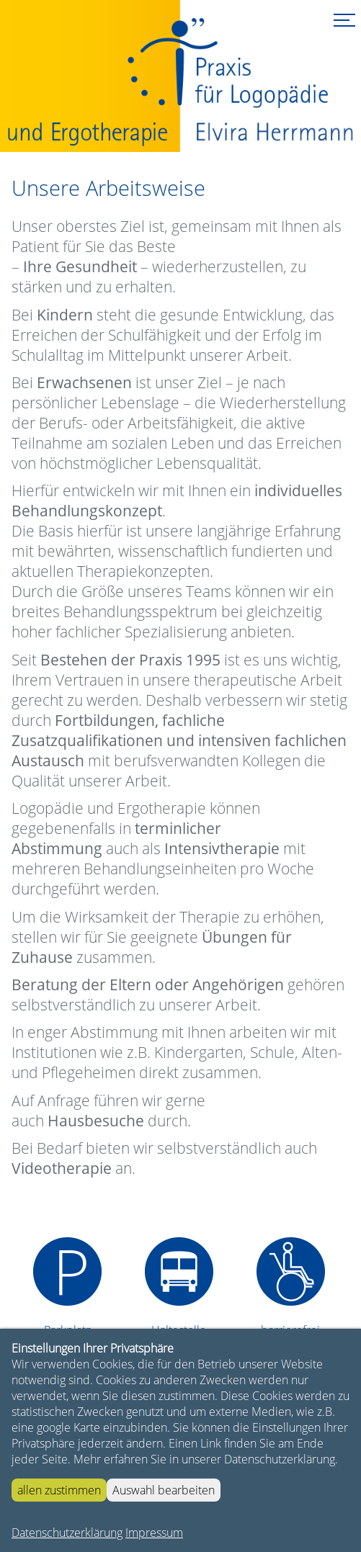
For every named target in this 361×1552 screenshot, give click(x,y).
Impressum (154, 1532)
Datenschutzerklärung (67, 1532)
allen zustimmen (59, 1490)
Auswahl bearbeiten (163, 1490)
